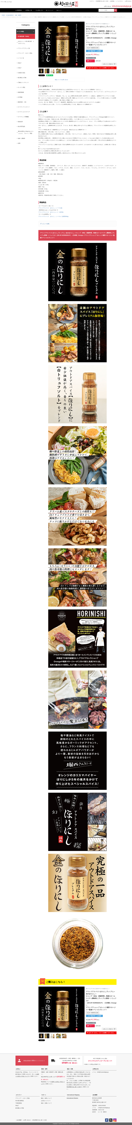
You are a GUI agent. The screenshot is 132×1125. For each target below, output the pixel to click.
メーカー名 (21, 58)
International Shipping (73, 1095)
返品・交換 (70, 1069)
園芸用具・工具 (22, 102)
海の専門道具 (21, 126)
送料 (19, 143)
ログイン (92, 1)
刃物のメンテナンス (23, 82)
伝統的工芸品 (21, 72)
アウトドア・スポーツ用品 (25, 53)
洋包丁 (20, 68)
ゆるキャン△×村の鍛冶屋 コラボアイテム (26, 42)
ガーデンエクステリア (24, 111)
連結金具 (20, 121)
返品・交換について (46, 1103)
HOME (3, 15)
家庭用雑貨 (21, 92)
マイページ (49, 10)
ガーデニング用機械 (23, 116)
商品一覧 (29, 10)
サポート (43, 1095)
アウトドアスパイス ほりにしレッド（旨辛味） (51, 212)
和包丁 (20, 63)
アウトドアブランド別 (24, 48)
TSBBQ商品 (18, 1103)
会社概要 (95, 1095)
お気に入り (39, 10)
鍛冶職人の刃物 (22, 77)
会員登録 (112, 1)
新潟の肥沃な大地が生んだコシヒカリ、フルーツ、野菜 (25, 132)
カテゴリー (19, 1095)
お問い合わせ (128, 1)
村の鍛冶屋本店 (9, 15)
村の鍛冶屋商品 (19, 1100)
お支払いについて (46, 1100)
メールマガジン (119, 1)
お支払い (18, 1069)
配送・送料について (46, 1098)
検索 (115, 10)
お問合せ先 (95, 1069)
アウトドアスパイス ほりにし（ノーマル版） (50, 208)
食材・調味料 (18, 15)
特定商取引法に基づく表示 (102, 1)
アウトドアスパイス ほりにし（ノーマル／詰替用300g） (53, 216)
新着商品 (18, 10)
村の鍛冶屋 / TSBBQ (23, 36)
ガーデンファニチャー (24, 107)
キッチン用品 (21, 87)
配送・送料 (44, 1069)
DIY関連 (20, 97)
